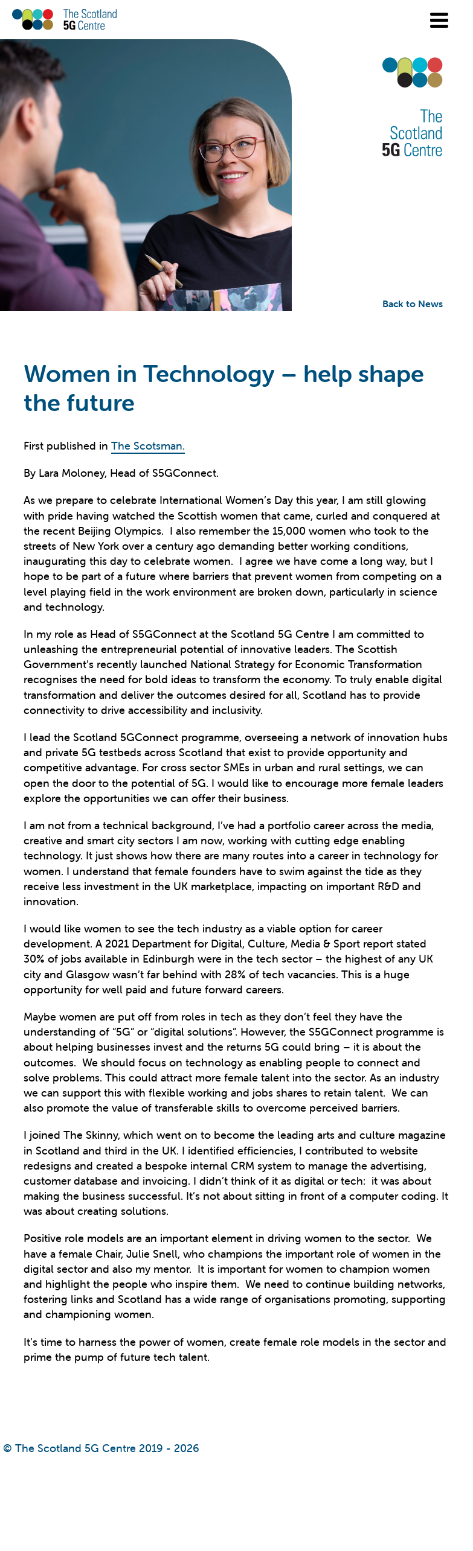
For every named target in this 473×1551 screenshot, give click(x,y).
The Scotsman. (148, 446)
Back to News (412, 304)
